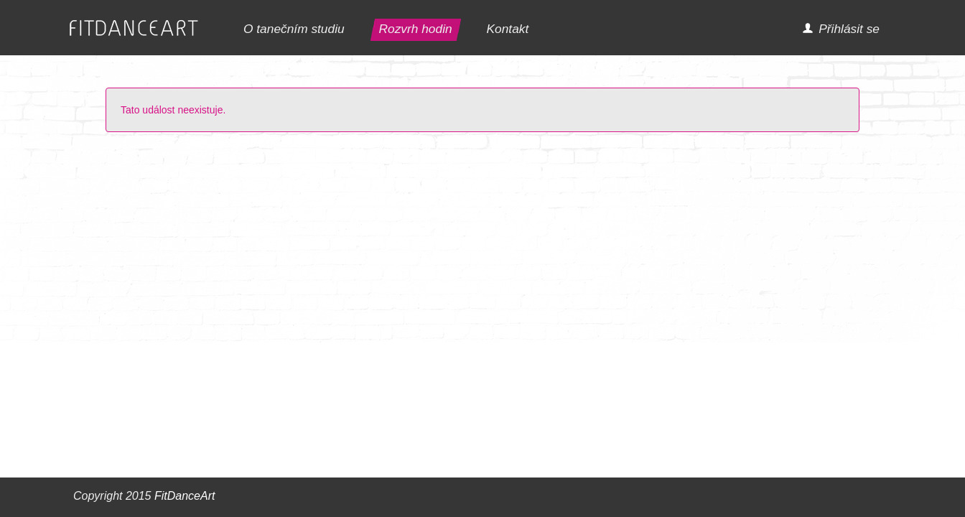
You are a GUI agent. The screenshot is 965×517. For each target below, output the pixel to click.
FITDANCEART (134, 28)
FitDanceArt (184, 496)
